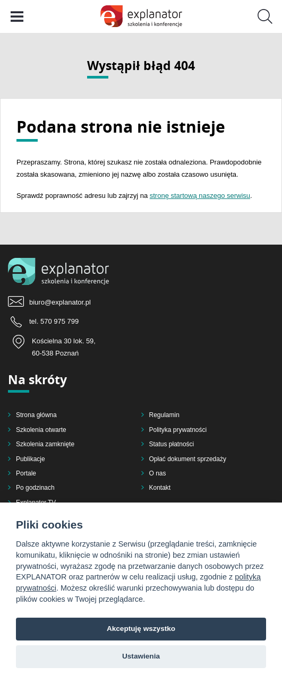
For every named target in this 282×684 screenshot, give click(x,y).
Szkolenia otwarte (41, 430)
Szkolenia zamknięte (45, 444)
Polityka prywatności (178, 430)
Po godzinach (35, 487)
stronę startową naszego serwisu (200, 196)
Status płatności (171, 444)
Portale (26, 473)
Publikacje (30, 459)
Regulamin (164, 415)
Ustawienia (141, 656)
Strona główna (36, 415)
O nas (157, 473)
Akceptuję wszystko (141, 629)
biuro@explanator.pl (60, 302)
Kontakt (160, 487)
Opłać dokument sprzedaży (187, 459)
